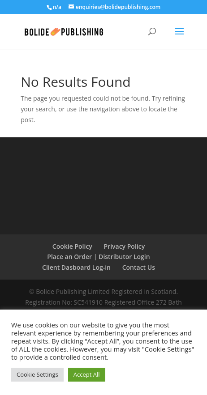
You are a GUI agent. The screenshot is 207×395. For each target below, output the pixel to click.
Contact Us (138, 267)
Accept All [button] (86, 374)
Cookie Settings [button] (37, 374)
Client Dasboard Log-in (76, 267)
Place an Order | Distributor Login (98, 256)
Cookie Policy (72, 246)
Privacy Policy (124, 246)
